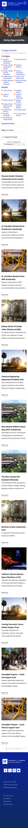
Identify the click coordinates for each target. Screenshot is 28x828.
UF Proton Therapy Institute (21, 114)
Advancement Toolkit (10, 785)
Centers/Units (7, 123)
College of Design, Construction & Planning (8, 66)
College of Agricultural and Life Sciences (7, 61)
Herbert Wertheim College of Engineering (8, 82)
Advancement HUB (9, 782)
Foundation (7, 798)
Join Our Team (8, 796)
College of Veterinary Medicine (19, 105)
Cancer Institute (7, 90)
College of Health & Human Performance (8, 72)
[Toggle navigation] (25, 3)
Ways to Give (7, 130)
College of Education (19, 66)
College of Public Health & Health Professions (7, 105)
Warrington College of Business (21, 81)
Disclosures (7, 801)
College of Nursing (8, 100)
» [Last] (26, 748)
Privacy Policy (8, 804)
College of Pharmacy (19, 101)
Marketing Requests (10, 787)
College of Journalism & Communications (20, 72)
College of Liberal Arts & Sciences (8, 77)
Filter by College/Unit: (14, 142)
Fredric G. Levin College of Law (20, 77)
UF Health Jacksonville (6, 114)
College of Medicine (6, 95)
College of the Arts (21, 59)
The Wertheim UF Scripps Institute (8, 118)
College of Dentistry (19, 91)
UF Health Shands (21, 109)
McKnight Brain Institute (7, 110)
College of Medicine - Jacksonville (19, 96)
